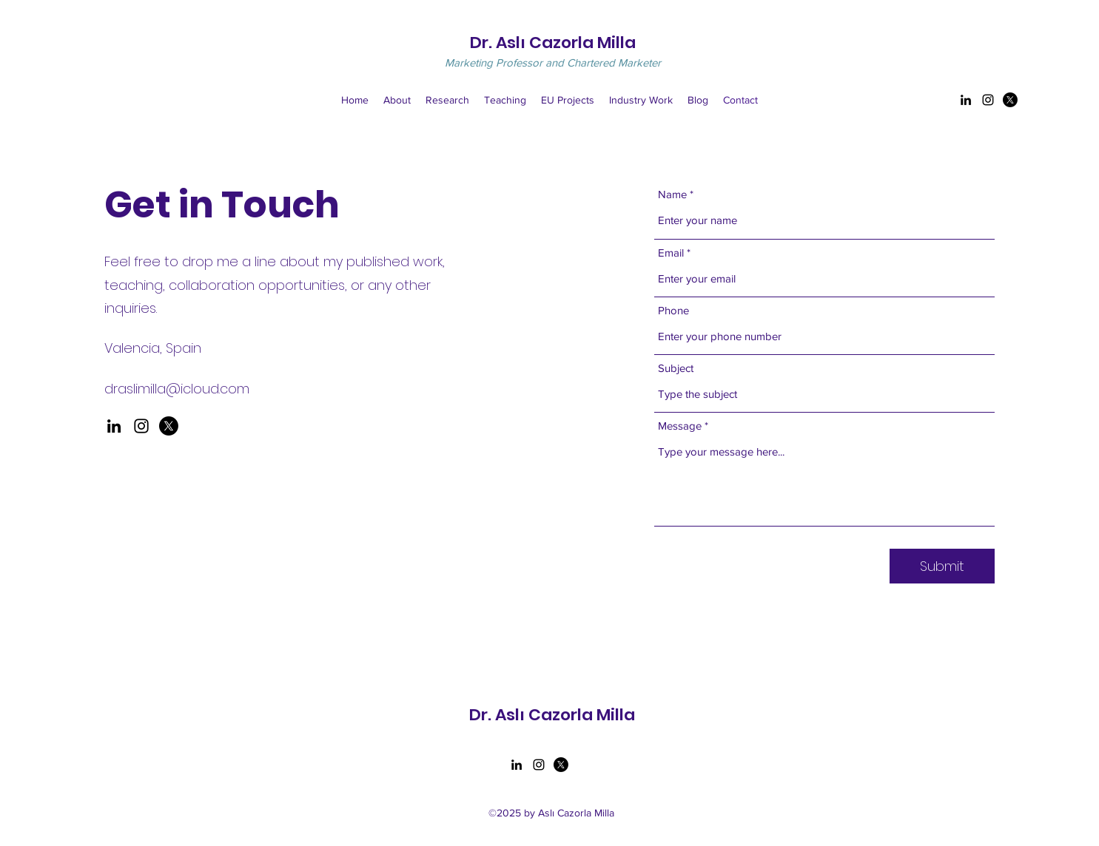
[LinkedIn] (965, 99)
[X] (168, 426)
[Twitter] (1010, 99)
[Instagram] (988, 99)
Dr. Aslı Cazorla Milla (553, 42)
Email (671, 252)
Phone (673, 310)
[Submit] (942, 566)
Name (672, 194)
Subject (675, 367)
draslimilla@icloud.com (176, 388)
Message (680, 425)
